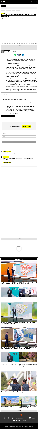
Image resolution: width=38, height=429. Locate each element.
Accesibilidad (31, 426)
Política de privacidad (12, 426)
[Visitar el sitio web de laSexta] (8, 418)
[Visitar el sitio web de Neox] (12, 418)
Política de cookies (18, 426)
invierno (35, 86)
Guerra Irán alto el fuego (4, 0)
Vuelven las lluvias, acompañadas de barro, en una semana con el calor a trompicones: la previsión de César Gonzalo (17, 153)
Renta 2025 (33, 0)
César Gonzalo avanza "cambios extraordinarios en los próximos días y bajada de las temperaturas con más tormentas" (19, 164)
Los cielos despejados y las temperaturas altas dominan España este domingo (26, 362)
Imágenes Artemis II (29, 0)
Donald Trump (11, 0)
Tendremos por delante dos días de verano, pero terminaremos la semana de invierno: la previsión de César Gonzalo (19, 283)
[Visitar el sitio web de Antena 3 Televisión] (4, 418)
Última (32, 3)
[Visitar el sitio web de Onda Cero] (29, 418)
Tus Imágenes (8, 10)
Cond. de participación (25, 426)
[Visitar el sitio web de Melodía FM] (13, 420)
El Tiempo (19, 259)
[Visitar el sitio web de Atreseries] (25, 418)
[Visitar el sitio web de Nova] (17, 418)
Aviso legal (7, 426)
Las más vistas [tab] (4, 149)
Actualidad (17, 10)
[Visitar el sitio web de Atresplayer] (19, 420)
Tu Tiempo (4, 116)
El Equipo (13, 10)
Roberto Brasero (11, 116)
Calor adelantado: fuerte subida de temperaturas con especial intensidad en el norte (18, 392)
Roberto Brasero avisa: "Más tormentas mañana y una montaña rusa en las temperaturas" (18, 159)
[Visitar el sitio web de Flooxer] (24, 420)
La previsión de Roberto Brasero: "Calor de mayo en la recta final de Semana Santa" (27, 407)
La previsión (6, 157)
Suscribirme (19, 141)
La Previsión (3, 10)
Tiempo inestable (7, 162)
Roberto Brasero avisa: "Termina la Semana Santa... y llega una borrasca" (9, 362)
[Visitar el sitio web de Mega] (21, 418)
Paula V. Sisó (7, 50)
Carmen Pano (23, 0)
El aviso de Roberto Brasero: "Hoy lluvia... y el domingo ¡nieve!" (14, 99)
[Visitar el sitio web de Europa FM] (34, 418)
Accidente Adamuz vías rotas (17, 0)
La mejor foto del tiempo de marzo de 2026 (7, 406)
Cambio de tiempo (7, 151)
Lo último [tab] (22, 149)
